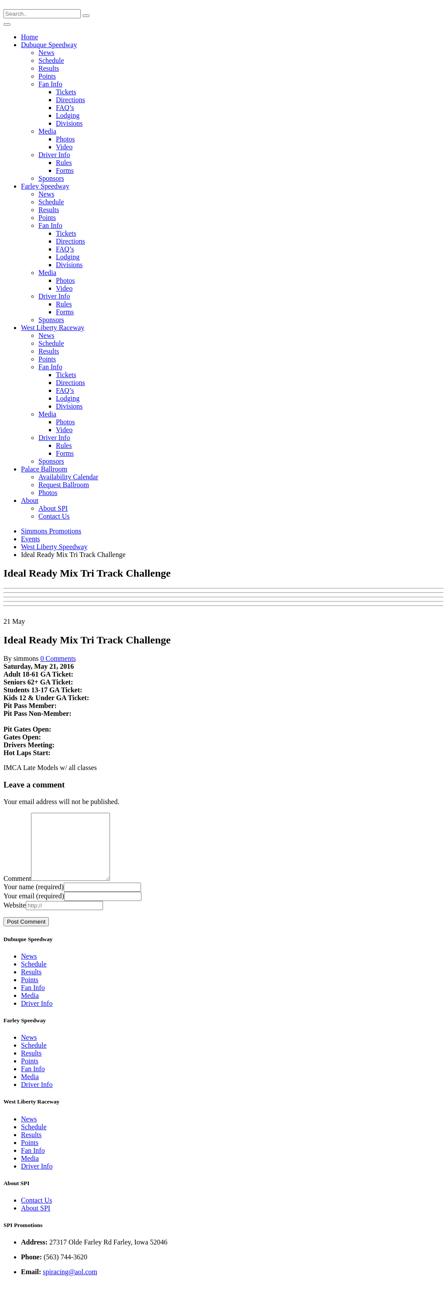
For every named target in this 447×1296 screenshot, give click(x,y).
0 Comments (58, 658)
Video (64, 147)
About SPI (53, 508)
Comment (17, 891)
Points (47, 76)
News (46, 52)
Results (48, 68)
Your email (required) (33, 909)
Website (14, 918)
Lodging (67, 115)
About (29, 500)
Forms (65, 170)
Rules (64, 162)
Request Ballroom (63, 484)
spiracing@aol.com (70, 1285)
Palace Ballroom (44, 469)
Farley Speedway (45, 186)
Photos (65, 139)
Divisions (69, 123)
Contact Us (54, 516)
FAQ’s (65, 107)
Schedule (51, 60)
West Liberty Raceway (52, 327)
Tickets (66, 92)
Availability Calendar (68, 477)
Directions (70, 99)
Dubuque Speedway (49, 44)
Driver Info (54, 154)
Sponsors (51, 178)
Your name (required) (33, 900)
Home (29, 37)
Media (47, 131)
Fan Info (50, 84)
